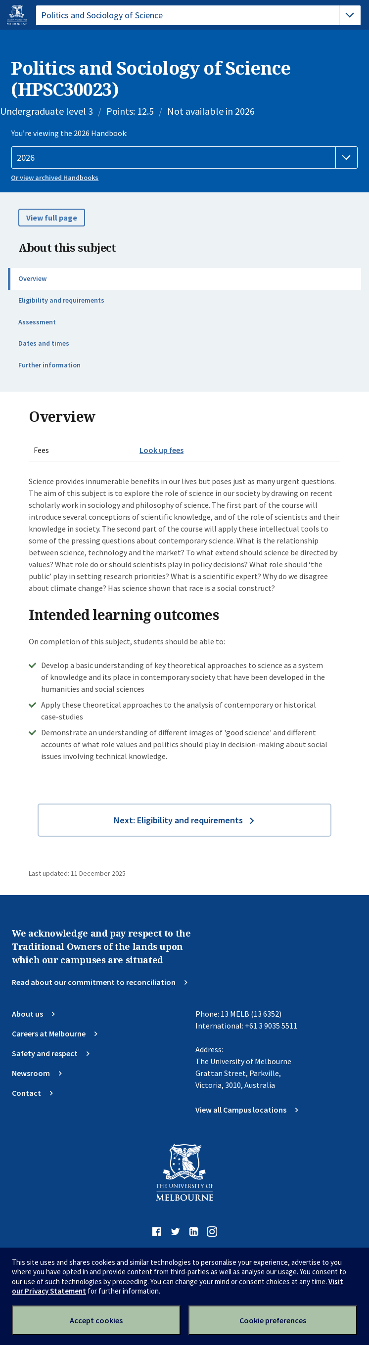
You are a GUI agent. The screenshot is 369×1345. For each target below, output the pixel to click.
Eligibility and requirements (61, 300)
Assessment (37, 321)
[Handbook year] (184, 158)
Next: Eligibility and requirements (178, 820)
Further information (49, 364)
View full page (51, 218)
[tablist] (198, 15)
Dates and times (43, 343)
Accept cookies (96, 1320)
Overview (32, 278)
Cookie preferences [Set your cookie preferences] (272, 1320)
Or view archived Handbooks (54, 177)
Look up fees (161, 450)
